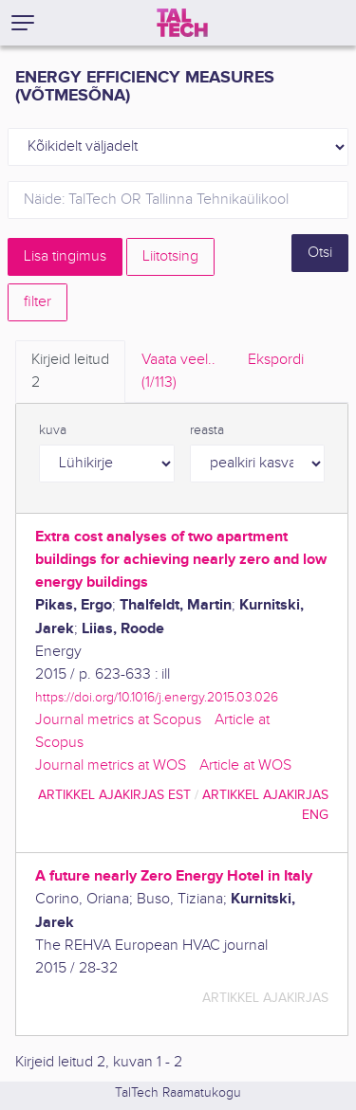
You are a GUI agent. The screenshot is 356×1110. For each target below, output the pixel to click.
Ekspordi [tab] (276, 360)
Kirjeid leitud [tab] (70, 372)
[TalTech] (182, 23)
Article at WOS (245, 765)
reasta (207, 430)
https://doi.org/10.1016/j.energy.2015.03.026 (156, 697)
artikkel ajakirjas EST (114, 795)
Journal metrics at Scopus (118, 720)
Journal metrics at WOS (110, 765)
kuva (52, 430)
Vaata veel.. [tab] (178, 372)
